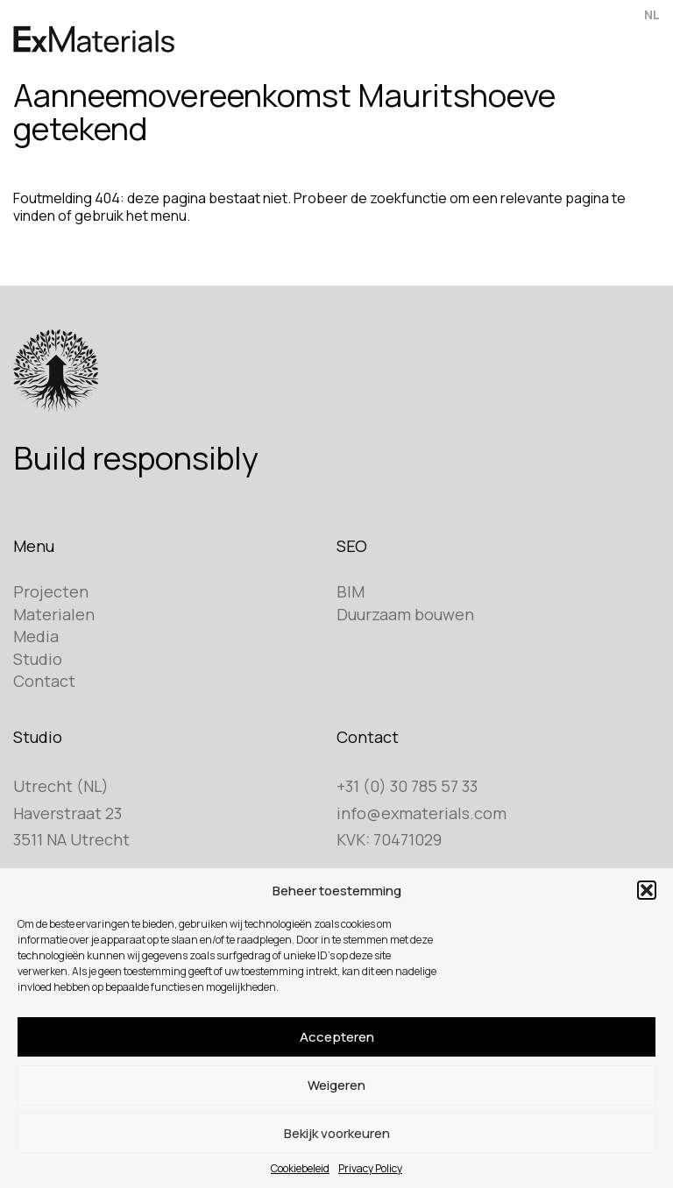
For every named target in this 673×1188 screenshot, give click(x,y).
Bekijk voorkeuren (337, 1133)
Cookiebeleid (300, 1168)
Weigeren (336, 1085)
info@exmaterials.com (421, 813)
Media (36, 636)
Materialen (54, 614)
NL (652, 14)
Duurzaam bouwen (405, 614)
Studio (37, 658)
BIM (350, 591)
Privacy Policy (370, 1168)
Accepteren (337, 1037)
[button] (646, 890)
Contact (44, 680)
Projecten (51, 591)
